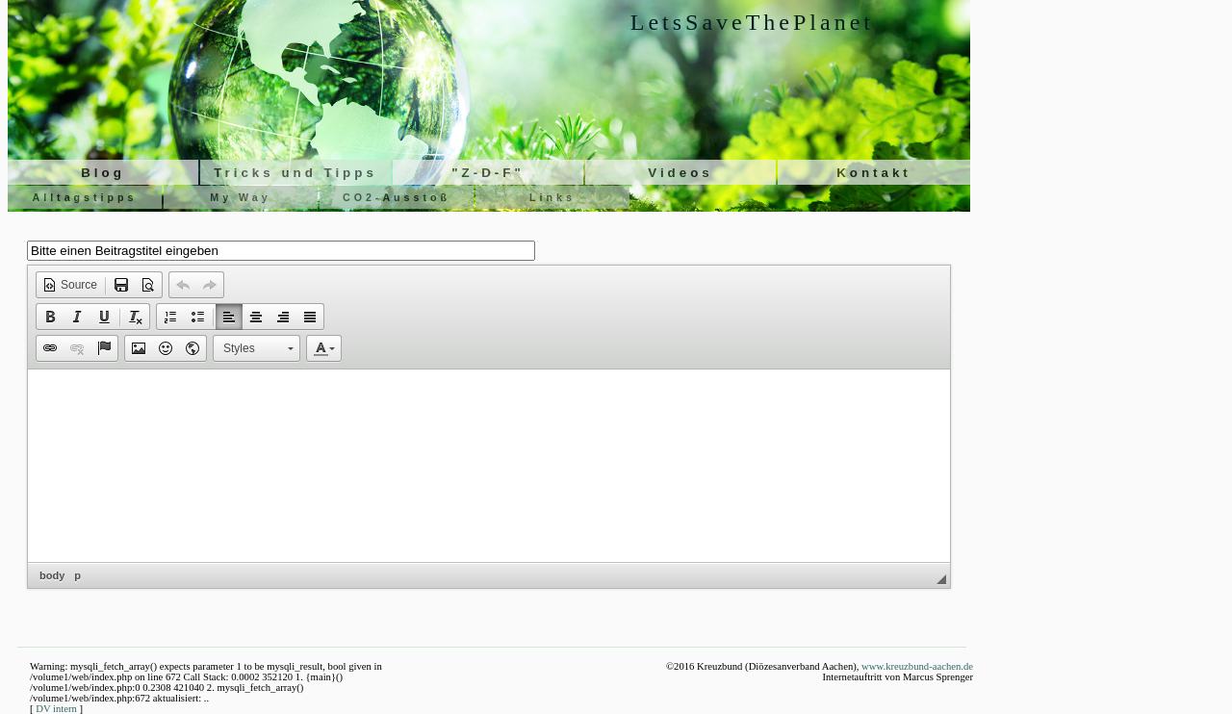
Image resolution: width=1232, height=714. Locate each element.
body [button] (51, 575)
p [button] (77, 575)
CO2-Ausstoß (396, 197)
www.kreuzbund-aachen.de (917, 666)
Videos (680, 173)
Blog (103, 173)
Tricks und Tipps (295, 173)
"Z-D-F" (487, 173)
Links (552, 197)
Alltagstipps (85, 197)
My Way (240, 197)
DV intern (56, 708)
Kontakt (873, 173)
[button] (70, 284)
